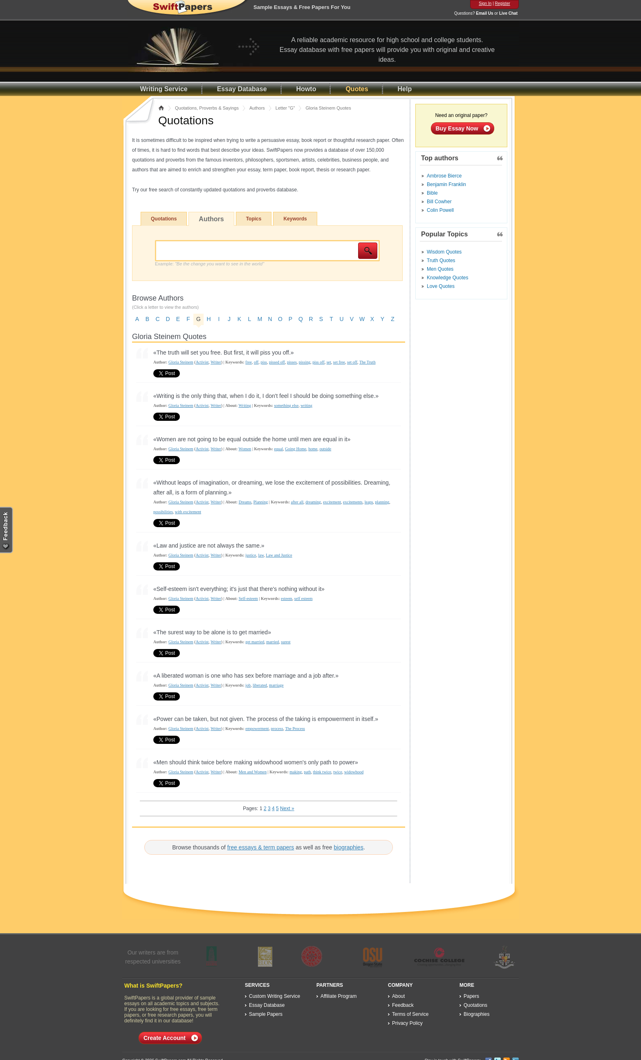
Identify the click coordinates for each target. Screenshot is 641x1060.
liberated (260, 685)
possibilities (163, 512)
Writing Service (164, 88)
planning (382, 502)
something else (286, 405)
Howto (306, 88)
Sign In (485, 3)
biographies (348, 847)
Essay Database (242, 88)
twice (337, 772)
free (248, 362)
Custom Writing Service (274, 996)
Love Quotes (441, 286)
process (277, 728)
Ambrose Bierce (444, 176)
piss (263, 362)
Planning (260, 502)
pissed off (277, 362)
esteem (286, 598)
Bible (432, 193)
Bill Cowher (439, 201)
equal (278, 449)
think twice (322, 772)
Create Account (164, 1038)
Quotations (164, 219)
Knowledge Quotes (447, 278)
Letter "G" (285, 108)
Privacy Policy (407, 1023)
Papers (471, 996)
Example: (209, 263)
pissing (304, 362)
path (307, 772)
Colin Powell (440, 210)
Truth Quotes (441, 260)
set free (339, 362)
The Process (295, 728)
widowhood (353, 772)
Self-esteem (248, 598)
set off (352, 362)
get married (254, 642)
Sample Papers (265, 1014)
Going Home (295, 449)
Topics (254, 219)
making (295, 772)
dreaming (313, 502)
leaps (369, 502)
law (261, 555)
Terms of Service (410, 1014)
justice (250, 555)
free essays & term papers (260, 847)
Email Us (484, 13)
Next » (287, 808)
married (272, 642)
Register (502, 3)
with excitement (188, 512)
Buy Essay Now (457, 128)
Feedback (403, 1005)
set (329, 362)
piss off (318, 362)
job (248, 685)
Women (245, 449)
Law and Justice (279, 555)
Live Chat (508, 13)
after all (297, 502)
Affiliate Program (338, 996)
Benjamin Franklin (446, 184)
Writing (245, 405)
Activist (202, 362)
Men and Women (253, 772)
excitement (332, 502)
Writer (216, 362)
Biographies (476, 1014)
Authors (257, 108)
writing (306, 405)
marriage (276, 685)
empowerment (257, 728)
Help (405, 88)
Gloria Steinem (180, 362)
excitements (353, 502)
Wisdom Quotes (444, 252)
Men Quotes (440, 269)
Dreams (245, 502)
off (256, 362)
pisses (292, 362)
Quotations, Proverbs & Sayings (207, 108)
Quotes (356, 88)
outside (325, 449)
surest (285, 642)
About (398, 996)
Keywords (295, 219)
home (312, 449)
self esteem (303, 598)
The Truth (367, 362)
